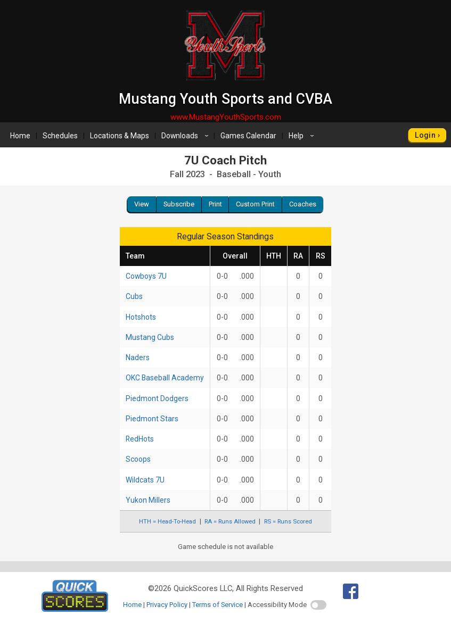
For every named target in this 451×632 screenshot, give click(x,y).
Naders (138, 357)
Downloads (186, 135)
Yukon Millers (148, 500)
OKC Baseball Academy (165, 377)
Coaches (302, 204)
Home (20, 135)
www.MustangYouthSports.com (225, 117)
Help (303, 135)
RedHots (140, 439)
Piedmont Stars (152, 418)
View (141, 204)
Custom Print (255, 204)
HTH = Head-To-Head (167, 521)
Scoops (138, 459)
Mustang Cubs (150, 337)
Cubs (134, 296)
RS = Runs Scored (288, 521)
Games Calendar (248, 135)
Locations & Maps (119, 135)
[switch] (318, 605)
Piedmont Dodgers (157, 398)
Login (425, 135)
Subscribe (178, 204)
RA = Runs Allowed (230, 521)
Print (215, 204)
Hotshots (141, 317)
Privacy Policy (166, 605)
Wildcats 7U (145, 480)
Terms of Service (217, 605)
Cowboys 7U (146, 276)
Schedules (60, 135)
